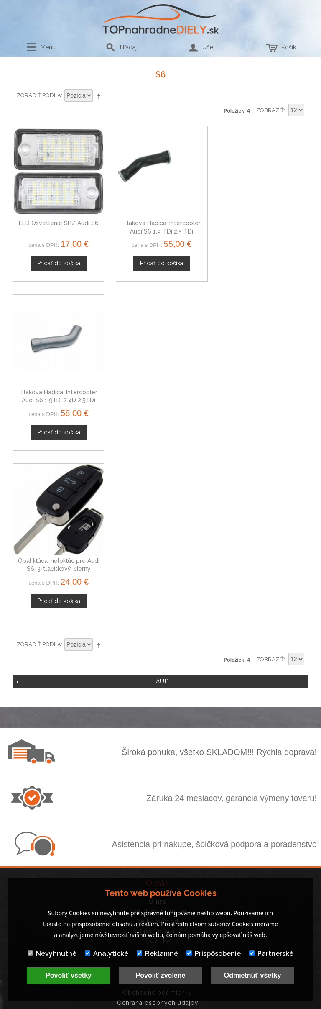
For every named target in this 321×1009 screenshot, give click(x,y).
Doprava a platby (157, 842)
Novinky (157, 770)
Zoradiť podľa (39, 95)
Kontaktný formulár (157, 741)
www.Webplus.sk (183, 1003)
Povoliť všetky (69, 975)
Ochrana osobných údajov (157, 832)
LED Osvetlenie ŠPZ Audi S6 (58, 222)
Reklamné (157, 954)
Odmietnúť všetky (252, 975)
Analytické (106, 954)
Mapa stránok (157, 852)
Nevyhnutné (52, 954)
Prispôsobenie (213, 954)
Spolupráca (157, 760)
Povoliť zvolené (161, 975)
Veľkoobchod (157, 750)
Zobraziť (270, 110)
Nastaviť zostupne (100, 96)
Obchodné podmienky (157, 822)
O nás (157, 731)
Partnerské (271, 954)
